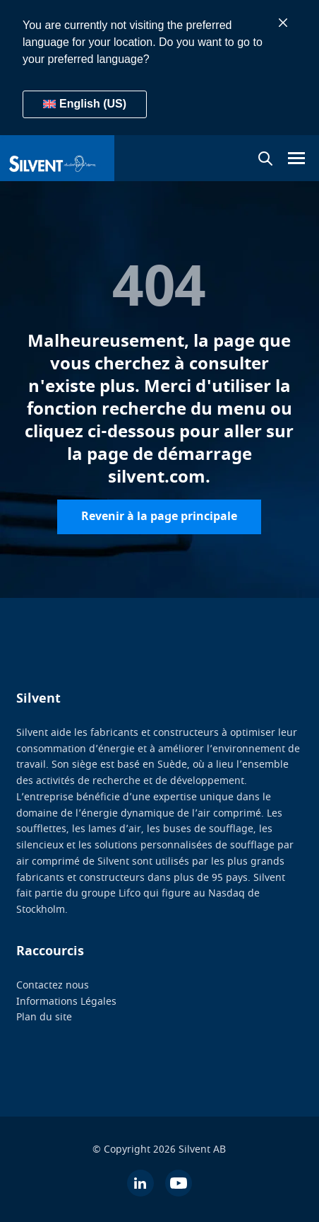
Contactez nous (52, 985)
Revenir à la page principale (159, 516)
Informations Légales (66, 1001)
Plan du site (44, 1017)
